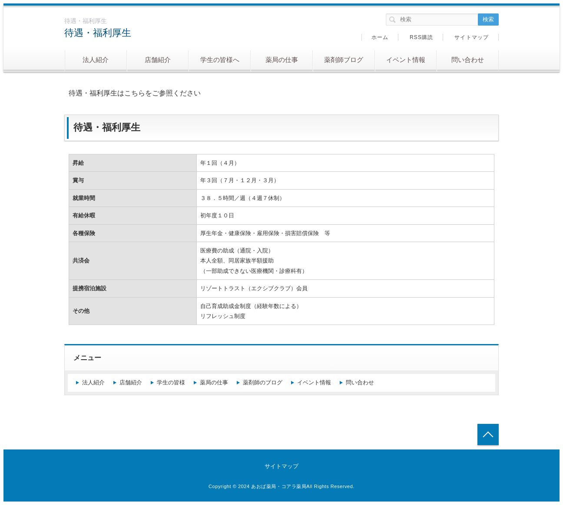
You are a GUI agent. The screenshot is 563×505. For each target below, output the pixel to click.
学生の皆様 (171, 382)
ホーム (380, 37)
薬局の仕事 (281, 59)
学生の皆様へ (219, 59)
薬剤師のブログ (262, 382)
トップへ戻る (488, 434)
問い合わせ (467, 59)
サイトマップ (471, 37)
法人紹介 (96, 59)
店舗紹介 (158, 59)
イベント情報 (405, 59)
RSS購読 (422, 37)
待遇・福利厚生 (97, 32)
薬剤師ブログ (343, 59)
